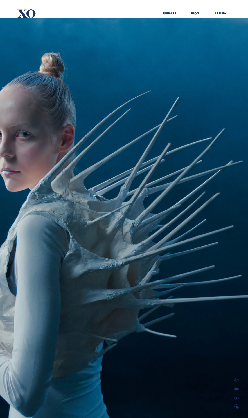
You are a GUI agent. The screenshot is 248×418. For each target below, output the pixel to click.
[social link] (237, 380)
